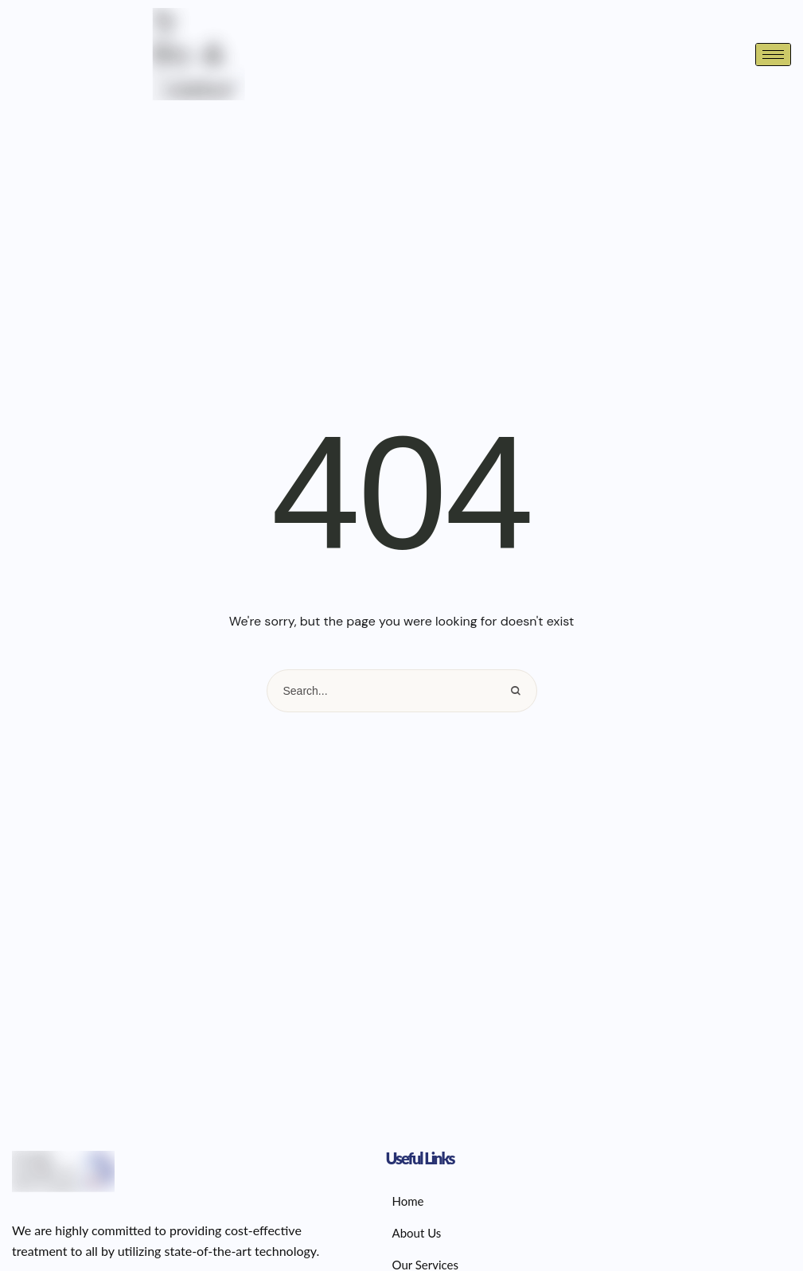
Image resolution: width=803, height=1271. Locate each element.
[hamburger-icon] (773, 54)
